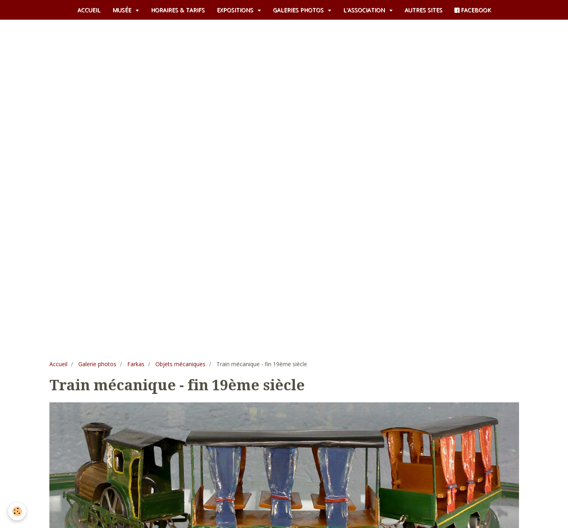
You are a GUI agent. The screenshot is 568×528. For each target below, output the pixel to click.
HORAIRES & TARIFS (178, 10)
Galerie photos (97, 364)
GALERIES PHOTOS (299, 10)
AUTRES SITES (423, 10)
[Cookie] (17, 511)
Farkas (136, 364)
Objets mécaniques (180, 364)
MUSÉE (122, 10)
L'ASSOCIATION (365, 10)
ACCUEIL (88, 10)
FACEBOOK (472, 10)
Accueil (58, 364)
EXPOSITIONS (236, 10)
